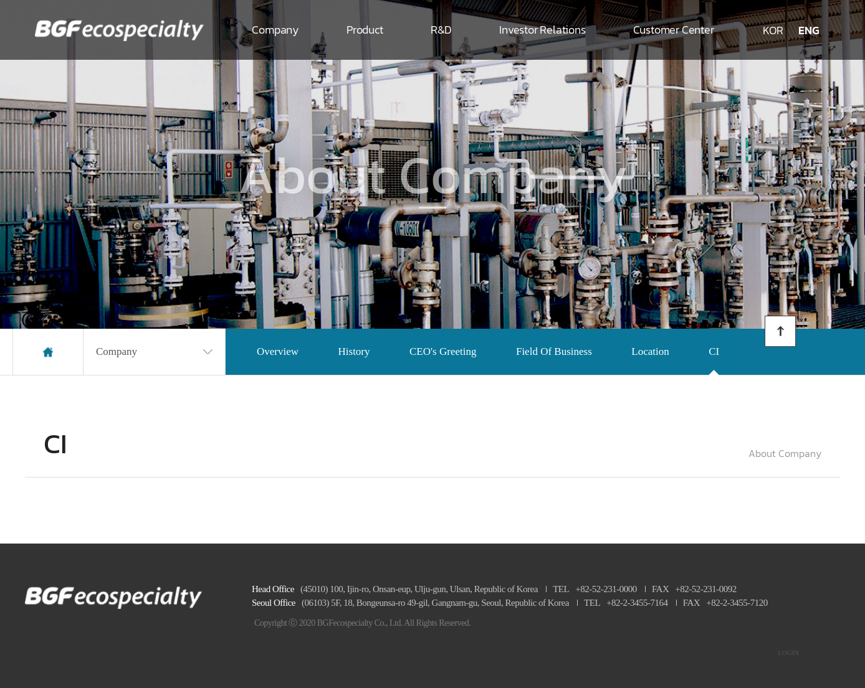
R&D (441, 29)
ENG (809, 30)
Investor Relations (542, 29)
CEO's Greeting (442, 351)
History (354, 351)
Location (650, 351)
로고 (119, 30)
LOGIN (788, 652)
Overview (278, 351)
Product (364, 29)
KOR (773, 30)
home (48, 352)
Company (275, 29)
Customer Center (673, 29)
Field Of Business (554, 351)
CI (714, 351)
